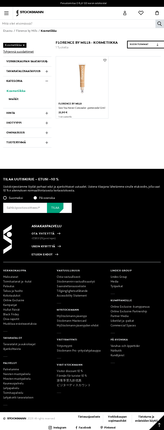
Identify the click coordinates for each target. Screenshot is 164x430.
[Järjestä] (137, 44)
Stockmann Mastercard (71, 321)
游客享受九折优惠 (69, 380)
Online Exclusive (13, 300)
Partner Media (120, 316)
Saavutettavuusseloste (71, 286)
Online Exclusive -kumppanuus (130, 306)
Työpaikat (117, 286)
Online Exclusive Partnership (129, 311)
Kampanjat (10, 305)
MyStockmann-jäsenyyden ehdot (77, 325)
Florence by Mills (27, 31)
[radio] (13, 198)
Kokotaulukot (11, 295)
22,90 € (63, 117)
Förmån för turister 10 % (72, 376)
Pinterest (110, 427)
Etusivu (8, 31)
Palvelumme (11, 369)
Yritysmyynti (64, 346)
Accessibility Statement (72, 295)
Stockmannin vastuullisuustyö (76, 281)
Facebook (85, 427)
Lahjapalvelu (11, 388)
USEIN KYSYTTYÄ (43, 246)
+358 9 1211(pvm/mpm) (44, 238)
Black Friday (11, 314)
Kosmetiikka (49, 31)
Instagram (59, 427)
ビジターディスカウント (74, 385)
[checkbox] (82, 199)
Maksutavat (10, 277)
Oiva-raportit (11, 319)
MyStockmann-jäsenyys (72, 316)
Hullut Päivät (11, 309)
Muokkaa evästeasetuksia (20, 324)
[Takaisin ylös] (156, 422)
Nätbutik (116, 350)
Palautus (8, 286)
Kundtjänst (117, 355)
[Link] (124, 13)
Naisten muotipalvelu (17, 374)
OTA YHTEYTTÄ (43, 233)
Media (115, 281)
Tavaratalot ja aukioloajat (19, 344)
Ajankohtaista (12, 349)
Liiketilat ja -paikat (122, 321)
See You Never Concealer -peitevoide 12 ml (82, 112)
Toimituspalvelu (13, 393)
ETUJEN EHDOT (42, 254)
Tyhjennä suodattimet (18, 52)
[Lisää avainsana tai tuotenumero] (82, 23)
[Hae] (159, 23)
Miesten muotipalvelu (17, 379)
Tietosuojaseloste (89, 417)
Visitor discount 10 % (70, 371)
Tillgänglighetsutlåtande (72, 291)
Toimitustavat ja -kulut (17, 281)
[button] (6, 13)
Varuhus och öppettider (125, 346)
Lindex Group (119, 277)
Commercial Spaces (123, 325)
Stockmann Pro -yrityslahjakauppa (79, 350)
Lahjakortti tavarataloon (18, 397)
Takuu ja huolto (13, 291)
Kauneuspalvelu (13, 383)
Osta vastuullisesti (68, 277)
